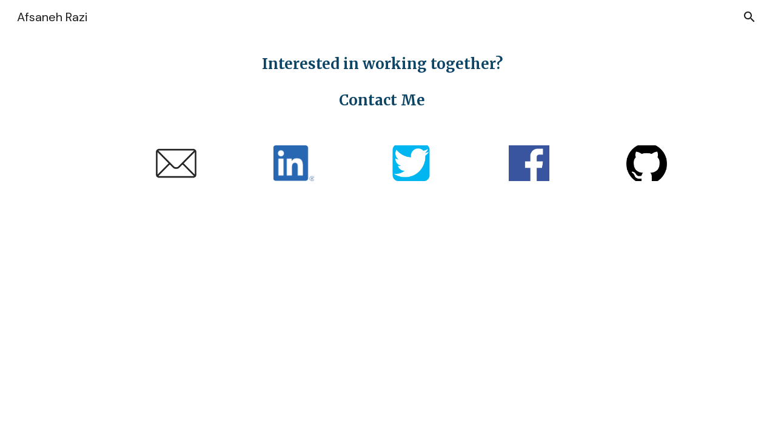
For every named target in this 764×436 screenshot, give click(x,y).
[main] (382, 82)
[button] (749, 16)
